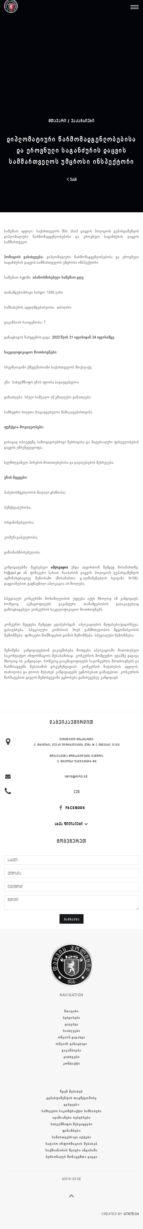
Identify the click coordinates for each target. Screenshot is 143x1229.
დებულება (71, 1104)
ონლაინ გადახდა (71, 1037)
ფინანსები (71, 1131)
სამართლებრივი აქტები (71, 1137)
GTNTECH (131, 1214)
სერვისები (72, 1018)
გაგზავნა (72, 919)
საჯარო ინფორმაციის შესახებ (71, 1144)
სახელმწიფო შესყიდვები (71, 1124)
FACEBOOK (71, 808)
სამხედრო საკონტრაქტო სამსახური (71, 1111)
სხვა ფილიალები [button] (71, 824)
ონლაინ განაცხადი (71, 1044)
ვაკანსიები (83, 120)
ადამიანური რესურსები (71, 1118)
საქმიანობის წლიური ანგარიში (71, 1150)
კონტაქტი (71, 1063)
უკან (71, 179)
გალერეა (71, 1024)
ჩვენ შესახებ (71, 1091)
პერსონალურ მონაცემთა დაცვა (71, 1157)
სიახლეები (72, 1031)
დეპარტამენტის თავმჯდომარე (71, 1098)
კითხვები (71, 1057)
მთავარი (71, 1011)
